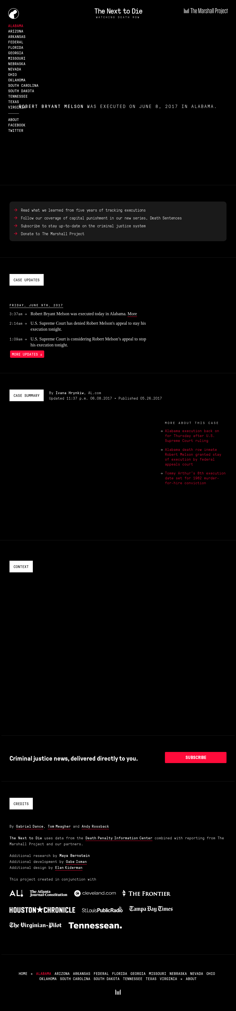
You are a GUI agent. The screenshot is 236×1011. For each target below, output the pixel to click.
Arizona (15, 30)
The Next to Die (118, 10)
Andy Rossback (95, 826)
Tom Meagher (59, 826)
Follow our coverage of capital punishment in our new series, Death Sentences (101, 218)
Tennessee (18, 96)
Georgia (15, 52)
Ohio (12, 74)
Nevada (14, 68)
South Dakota (21, 90)
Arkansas (16, 36)
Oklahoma (16, 79)
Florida (15, 47)
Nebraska (16, 63)
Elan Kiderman (68, 867)
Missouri (16, 58)
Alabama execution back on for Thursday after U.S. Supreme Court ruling (192, 435)
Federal (15, 41)
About (13, 119)
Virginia (16, 106)
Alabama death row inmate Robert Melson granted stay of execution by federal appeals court (193, 456)
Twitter (15, 130)
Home (23, 973)
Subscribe (196, 757)
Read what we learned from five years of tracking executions (83, 210)
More (132, 313)
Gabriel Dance (29, 826)
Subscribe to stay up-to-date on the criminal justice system (83, 225)
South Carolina (23, 85)
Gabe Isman (76, 861)
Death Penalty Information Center (118, 837)
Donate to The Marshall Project (52, 233)
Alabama (15, 25)
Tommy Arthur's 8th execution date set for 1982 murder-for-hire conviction (195, 477)
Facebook (16, 124)
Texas (13, 101)
